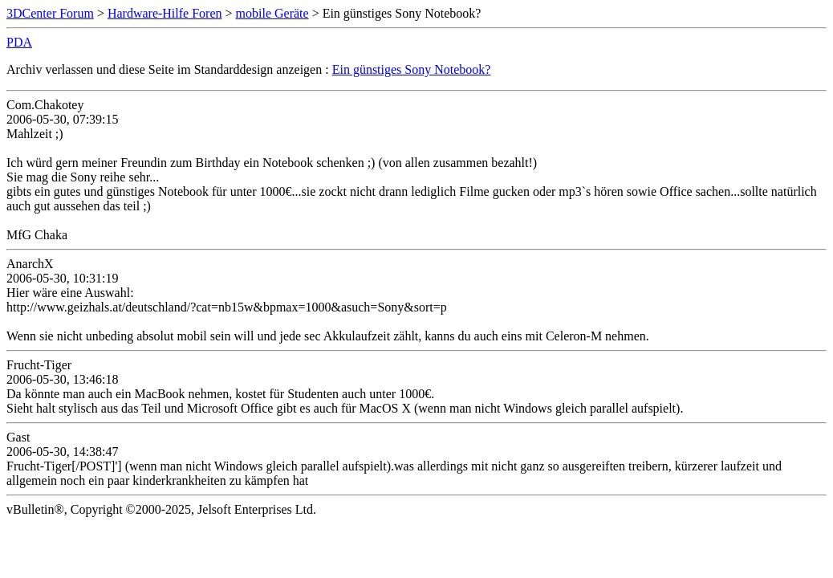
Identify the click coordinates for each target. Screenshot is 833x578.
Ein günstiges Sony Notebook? (411, 69)
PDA (19, 42)
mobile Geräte (272, 13)
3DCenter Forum (50, 13)
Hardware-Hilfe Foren (165, 13)
